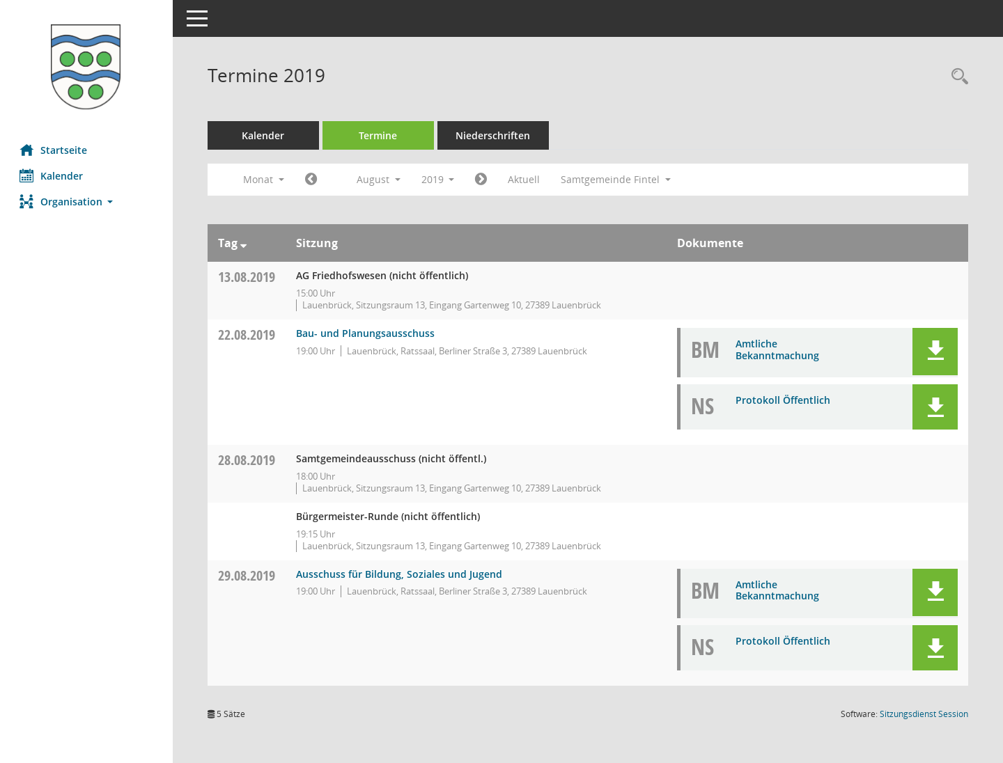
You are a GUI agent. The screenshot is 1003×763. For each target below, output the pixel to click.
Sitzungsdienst (924, 714)
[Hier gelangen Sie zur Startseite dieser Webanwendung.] (87, 66)
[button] (87, 201)
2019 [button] (439, 179)
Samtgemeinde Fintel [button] (618, 179)
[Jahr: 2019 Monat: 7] (312, 179)
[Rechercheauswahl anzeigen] (956, 76)
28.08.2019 (248, 459)
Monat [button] (265, 179)
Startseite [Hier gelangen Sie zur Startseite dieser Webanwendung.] (54, 150)
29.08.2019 (248, 575)
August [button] (380, 179)
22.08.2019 (248, 334)
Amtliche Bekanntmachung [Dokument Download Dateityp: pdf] (777, 349)
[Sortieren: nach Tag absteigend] (245, 243)
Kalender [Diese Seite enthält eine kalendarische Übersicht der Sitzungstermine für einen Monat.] (52, 175)
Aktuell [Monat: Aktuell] (526, 179)
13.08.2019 (248, 276)
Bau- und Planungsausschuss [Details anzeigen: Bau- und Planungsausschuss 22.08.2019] (366, 333)
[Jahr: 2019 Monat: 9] (483, 179)
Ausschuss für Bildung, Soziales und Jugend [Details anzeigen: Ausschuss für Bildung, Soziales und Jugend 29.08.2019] (400, 574)
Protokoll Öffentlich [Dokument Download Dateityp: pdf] (783, 400)
